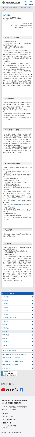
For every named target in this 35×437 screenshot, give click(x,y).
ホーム (3, 7)
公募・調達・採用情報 (11, 7)
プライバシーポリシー (9, 416)
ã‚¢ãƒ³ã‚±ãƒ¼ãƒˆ (6, 368)
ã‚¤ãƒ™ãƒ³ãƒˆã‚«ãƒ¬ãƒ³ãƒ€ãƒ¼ (11, 357)
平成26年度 (5, 335)
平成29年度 (5, 324)
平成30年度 (5, 321)
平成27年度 (27, 7)
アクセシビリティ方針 (9, 419)
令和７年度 (5, 297)
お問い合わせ (7, 422)
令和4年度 (5, 307)
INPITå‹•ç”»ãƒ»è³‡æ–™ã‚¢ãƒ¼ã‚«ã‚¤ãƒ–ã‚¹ (14, 354)
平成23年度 (5, 345)
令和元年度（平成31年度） (9, 317)
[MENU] (31, 3)
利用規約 (5, 413)
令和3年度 (5, 310)
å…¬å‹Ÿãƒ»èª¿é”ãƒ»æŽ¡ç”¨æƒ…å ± (12, 361)
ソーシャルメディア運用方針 (9, 426)
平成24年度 (5, 342)
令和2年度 (5, 314)
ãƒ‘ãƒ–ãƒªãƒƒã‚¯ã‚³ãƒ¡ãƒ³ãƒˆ (10, 364)
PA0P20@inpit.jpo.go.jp (16, 204)
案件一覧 (20, 7)
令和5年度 (5, 304)
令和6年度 (5, 300)
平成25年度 (5, 338)
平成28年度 (5, 328)
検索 (26, 3)
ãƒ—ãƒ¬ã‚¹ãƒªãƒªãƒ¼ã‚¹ (9, 351)
